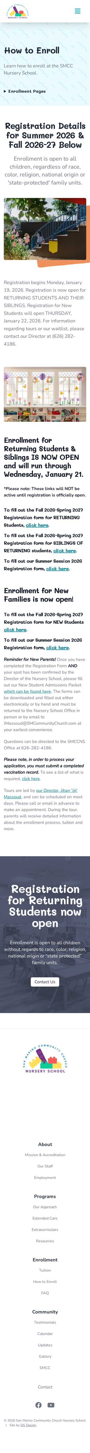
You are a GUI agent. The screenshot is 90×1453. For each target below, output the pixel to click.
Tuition (45, 1270)
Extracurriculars (45, 1229)
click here (37, 525)
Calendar (45, 1333)
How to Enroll (45, 1281)
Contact (45, 1387)
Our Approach (45, 1207)
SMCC (45, 1367)
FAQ (45, 1293)
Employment (45, 1177)
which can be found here (27, 691)
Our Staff (45, 1166)
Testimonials (45, 1322)
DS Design (28, 1425)
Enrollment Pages (27, 91)
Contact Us (45, 982)
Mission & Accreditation (45, 1155)
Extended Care (45, 1218)
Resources (45, 1241)
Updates (45, 1345)
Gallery (45, 1356)
